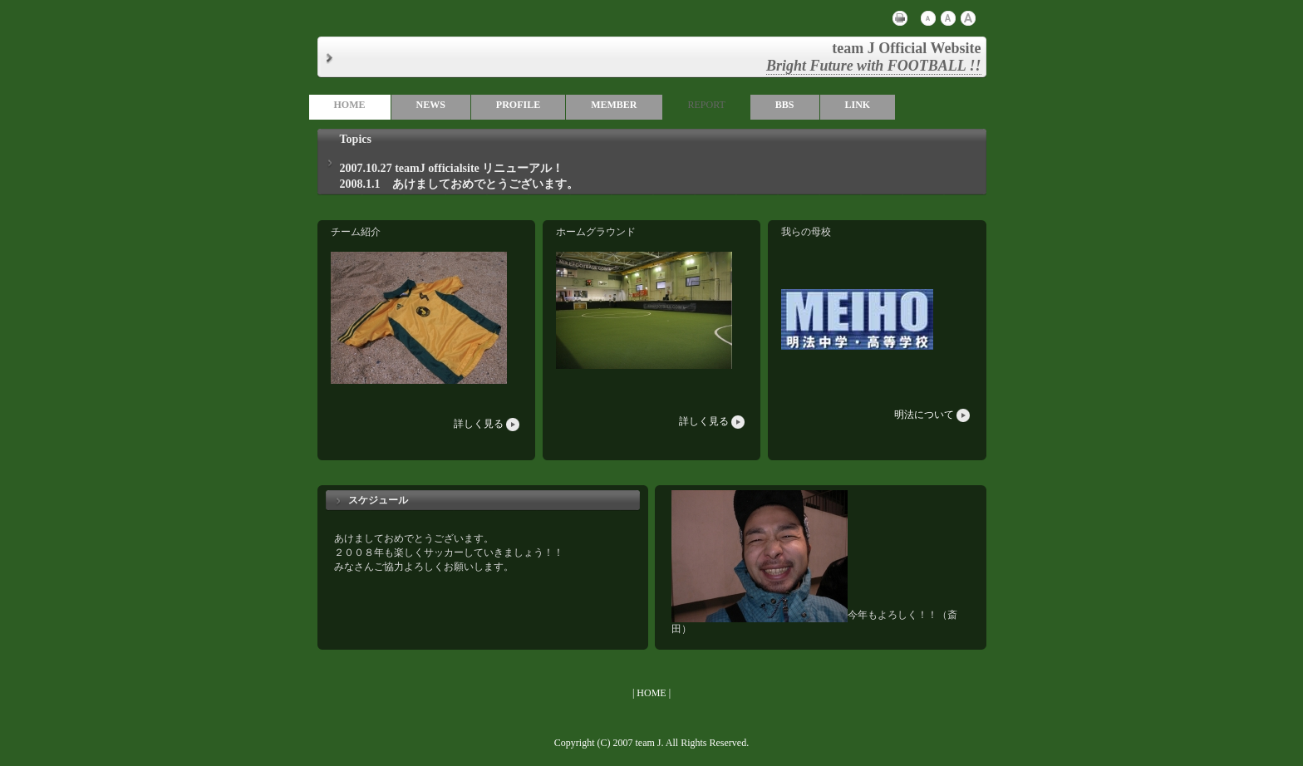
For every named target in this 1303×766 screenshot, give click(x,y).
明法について (933, 414)
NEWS (430, 104)
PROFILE (518, 104)
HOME (350, 104)
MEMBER (614, 104)
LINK (858, 104)
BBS (784, 104)
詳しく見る (488, 424)
